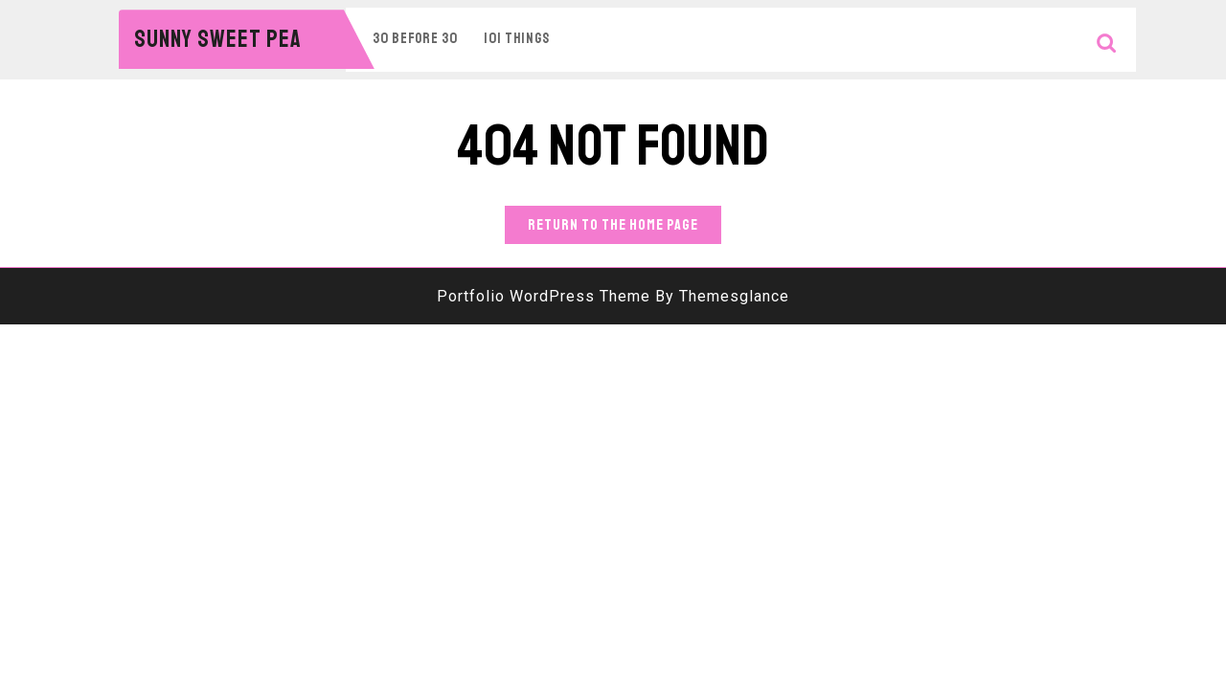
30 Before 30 (415, 39)
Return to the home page (624, 228)
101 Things (517, 39)
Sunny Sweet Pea (218, 39)
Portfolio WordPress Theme (543, 296)
